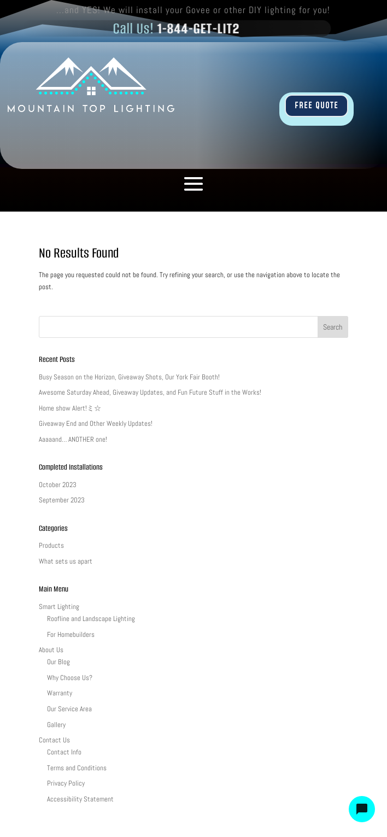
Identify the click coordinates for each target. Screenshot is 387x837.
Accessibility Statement (80, 799)
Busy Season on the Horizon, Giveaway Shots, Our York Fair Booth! (129, 377)
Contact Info (64, 752)
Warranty (59, 693)
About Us (51, 649)
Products (51, 545)
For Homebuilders (71, 634)
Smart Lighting (59, 606)
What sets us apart (65, 561)
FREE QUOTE (316, 105)
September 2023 (62, 500)
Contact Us (54, 740)
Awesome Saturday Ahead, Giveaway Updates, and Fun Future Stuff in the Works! (150, 392)
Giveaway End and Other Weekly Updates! (96, 423)
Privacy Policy (66, 783)
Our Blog (58, 661)
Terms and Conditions (77, 767)
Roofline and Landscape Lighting (91, 618)
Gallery (56, 724)
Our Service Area (69, 708)
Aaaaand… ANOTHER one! (73, 439)
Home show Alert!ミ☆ (70, 408)
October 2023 (58, 484)
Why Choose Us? (69, 677)
